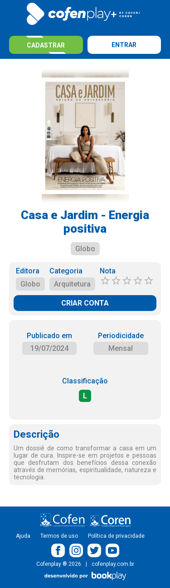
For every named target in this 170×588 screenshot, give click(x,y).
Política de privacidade (116, 536)
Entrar (124, 44)
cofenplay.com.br (113, 564)
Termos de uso (59, 536)
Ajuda (23, 536)
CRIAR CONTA (85, 303)
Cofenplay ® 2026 (58, 564)
